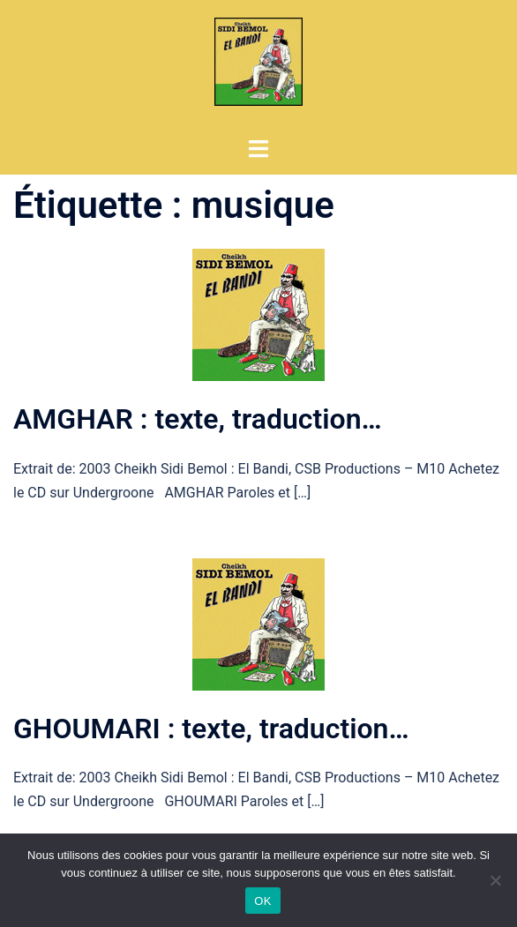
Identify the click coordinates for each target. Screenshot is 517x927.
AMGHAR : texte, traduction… (197, 419)
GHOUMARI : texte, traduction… (211, 728)
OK (262, 901)
